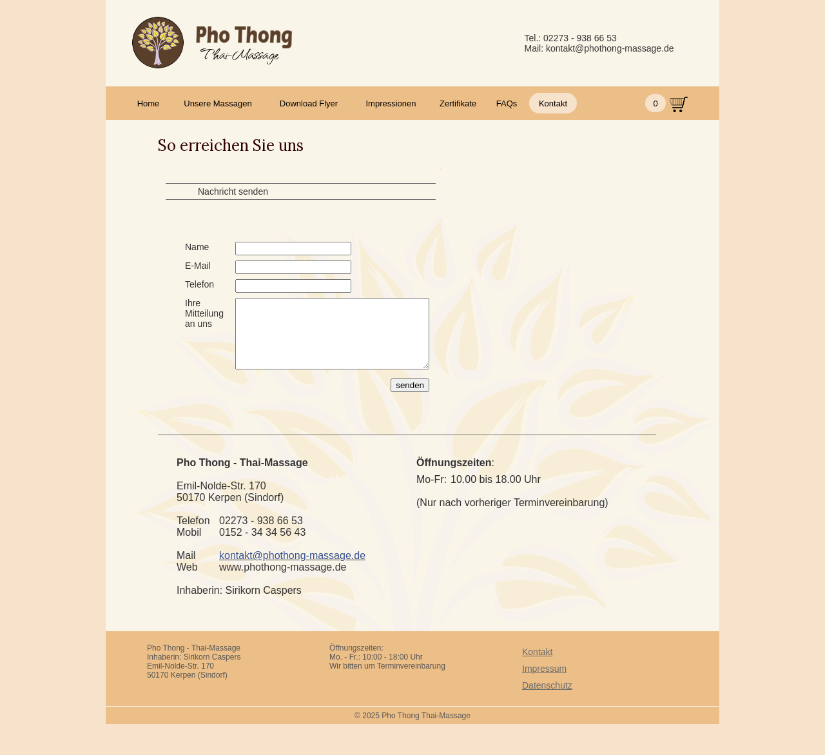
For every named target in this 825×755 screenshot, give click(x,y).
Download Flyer (309, 103)
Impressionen (390, 103)
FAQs (507, 103)
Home (148, 103)
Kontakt (553, 103)
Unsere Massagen (218, 103)
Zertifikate (458, 103)
